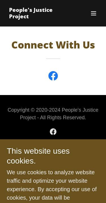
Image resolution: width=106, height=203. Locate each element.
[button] (93, 13)
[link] (39, 16)
